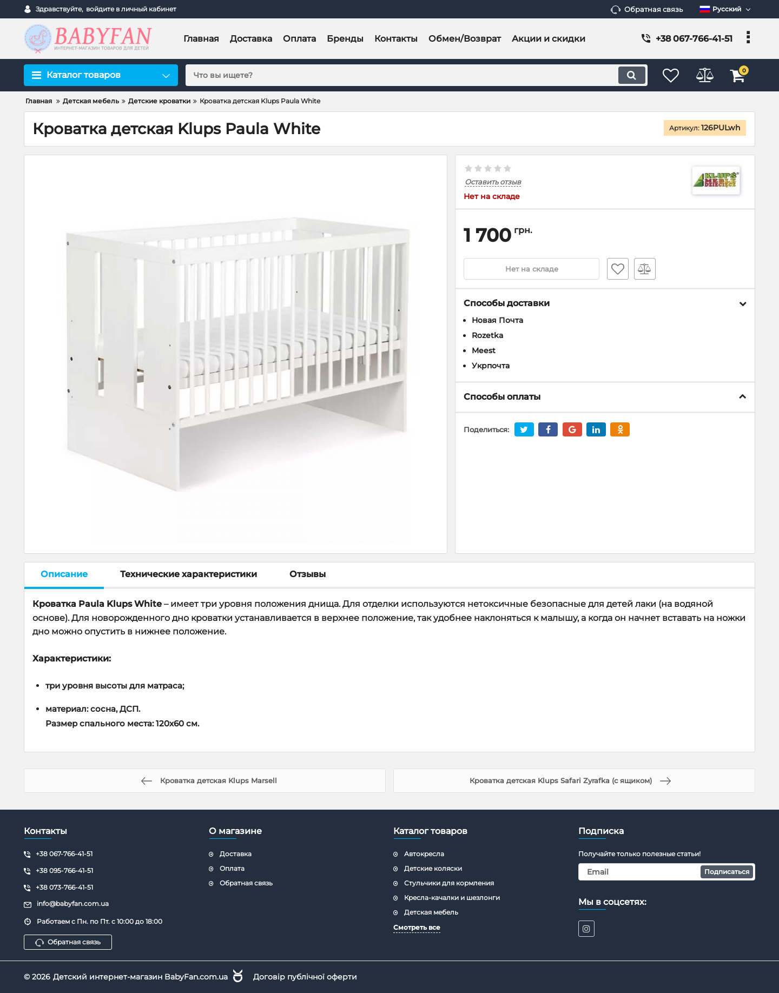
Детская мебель (431, 912)
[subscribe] (667, 872)
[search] (410, 75)
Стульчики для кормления (449, 882)
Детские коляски (433, 868)
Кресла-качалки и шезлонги (452, 897)
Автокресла (424, 854)
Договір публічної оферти (305, 976)
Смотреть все (416, 927)
